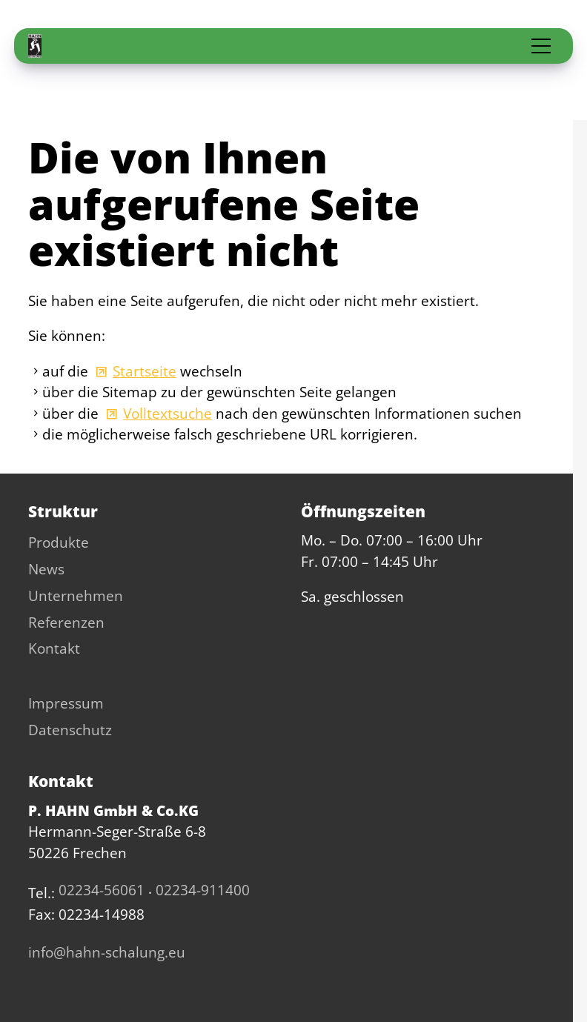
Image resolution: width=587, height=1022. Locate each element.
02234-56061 (102, 890)
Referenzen (66, 622)
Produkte (58, 542)
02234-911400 (203, 890)
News (46, 569)
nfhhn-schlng (106, 952)
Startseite (144, 371)
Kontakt (54, 648)
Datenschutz (70, 730)
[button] (541, 46)
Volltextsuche (167, 413)
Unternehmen (75, 595)
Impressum (66, 703)
